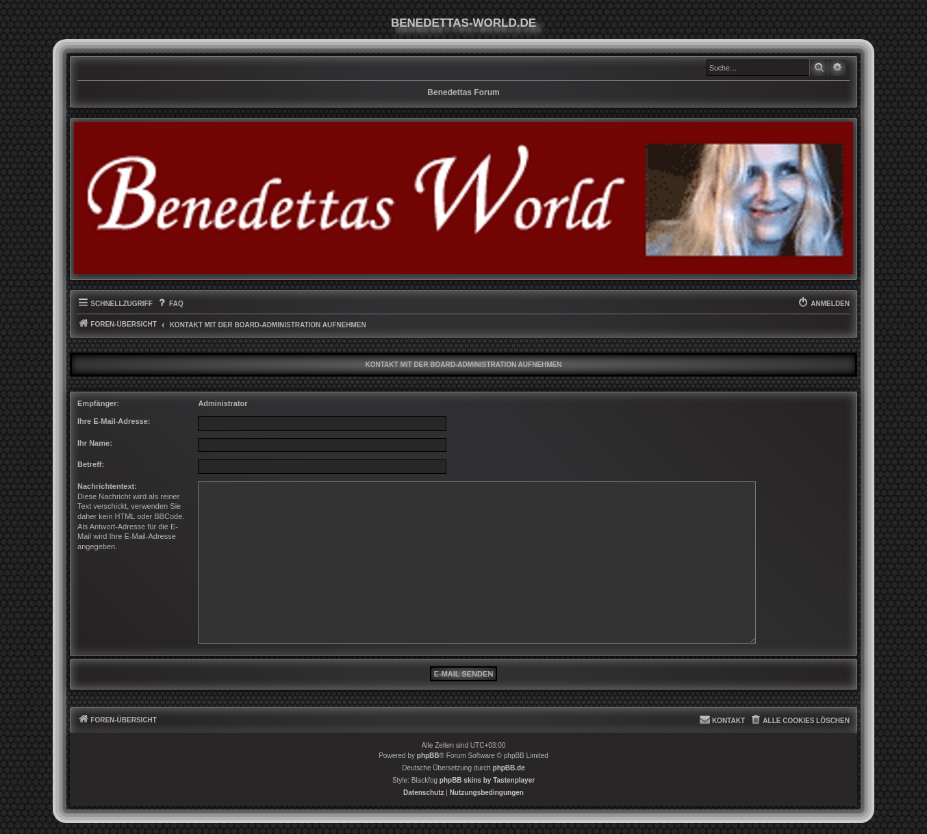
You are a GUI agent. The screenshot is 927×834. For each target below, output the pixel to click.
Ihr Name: (94, 443)
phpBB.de (509, 768)
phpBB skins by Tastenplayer (487, 780)
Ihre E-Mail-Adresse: (114, 421)
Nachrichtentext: (107, 486)
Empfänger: (98, 403)
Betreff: (90, 464)
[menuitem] (169, 304)
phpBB (428, 755)
